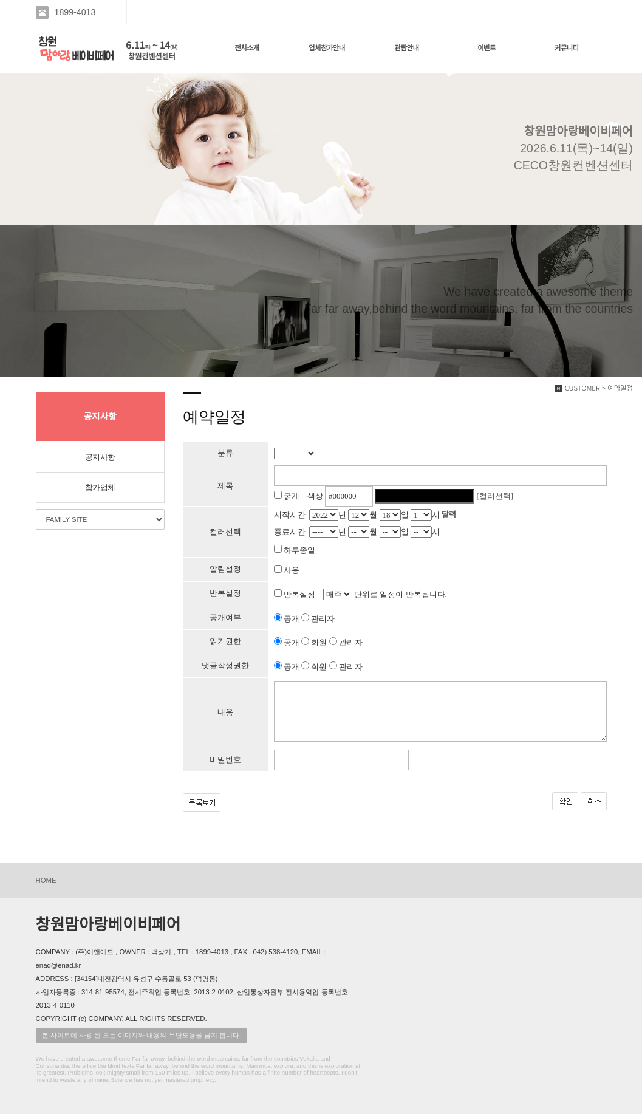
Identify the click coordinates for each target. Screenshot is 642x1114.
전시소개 (246, 48)
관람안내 (407, 48)
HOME (46, 880)
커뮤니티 (567, 48)
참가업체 (100, 487)
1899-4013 (75, 12)
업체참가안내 (327, 48)
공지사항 (100, 457)
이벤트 (486, 48)
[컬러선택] (495, 496)
